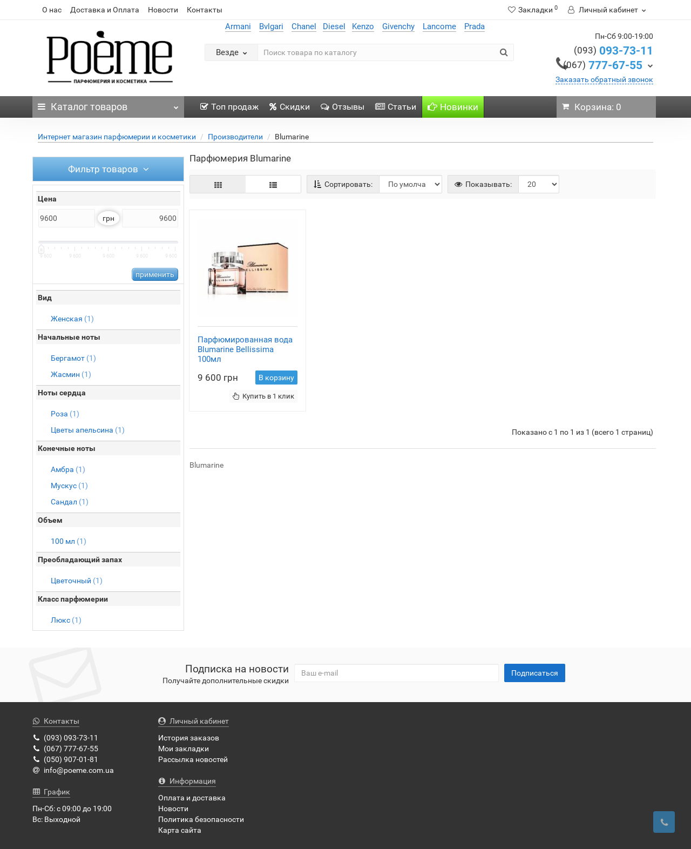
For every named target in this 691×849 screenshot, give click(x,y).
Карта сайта (179, 830)
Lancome (439, 26)
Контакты (204, 9)
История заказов (188, 737)
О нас (52, 9)
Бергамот (73, 358)
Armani (238, 26)
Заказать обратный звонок (604, 79)
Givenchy (398, 26)
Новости (163, 9)
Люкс (66, 620)
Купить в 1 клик (263, 396)
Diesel (334, 26)
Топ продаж (229, 107)
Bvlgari (271, 26)
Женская (72, 318)
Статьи (395, 107)
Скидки (289, 107)
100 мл (68, 541)
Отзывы (342, 107)
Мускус (69, 485)
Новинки (453, 107)
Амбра (68, 469)
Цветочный (77, 580)
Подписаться (534, 673)
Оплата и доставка (192, 797)
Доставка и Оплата (104, 9)
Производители (235, 136)
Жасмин (71, 374)
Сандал (70, 501)
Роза (65, 413)
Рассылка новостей (193, 759)
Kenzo (363, 26)
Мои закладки (183, 748)
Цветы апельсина (88, 430)
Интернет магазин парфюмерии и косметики (117, 136)
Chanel (304, 26)
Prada (474, 26)
